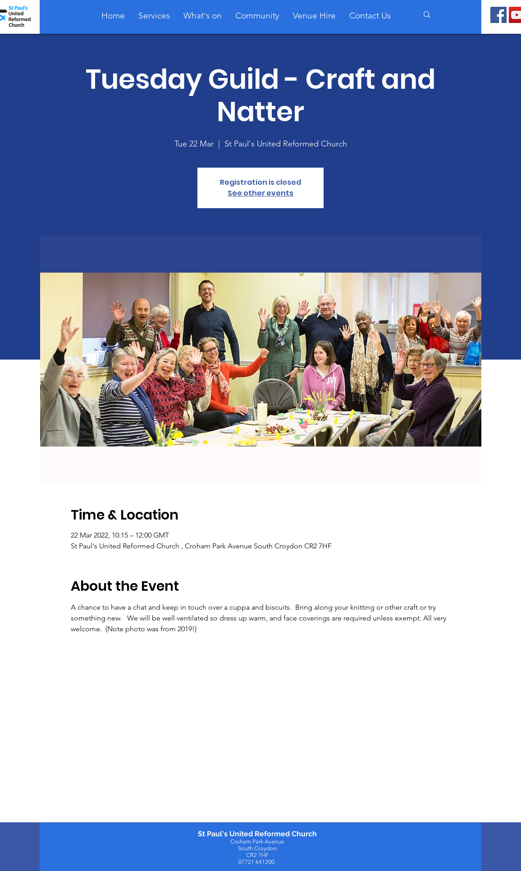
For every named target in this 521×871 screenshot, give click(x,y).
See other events (260, 193)
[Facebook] (498, 15)
